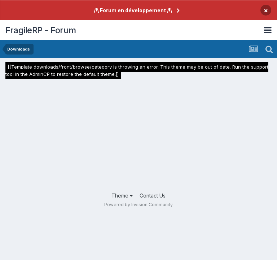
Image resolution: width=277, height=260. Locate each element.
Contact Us (153, 195)
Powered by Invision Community (138, 204)
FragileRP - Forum (40, 30)
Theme (122, 195)
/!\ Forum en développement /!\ (133, 10)
